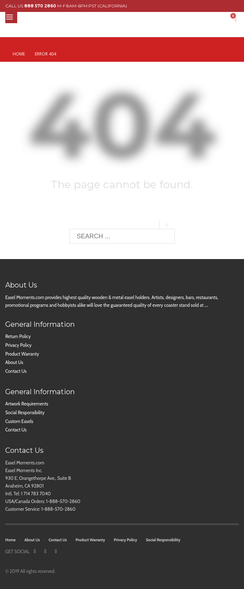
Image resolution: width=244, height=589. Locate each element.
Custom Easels (19, 421)
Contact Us (16, 371)
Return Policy (18, 336)
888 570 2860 (40, 5)
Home (19, 54)
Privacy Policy (18, 345)
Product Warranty (22, 354)
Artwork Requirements (26, 403)
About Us (14, 362)
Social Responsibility (25, 412)
